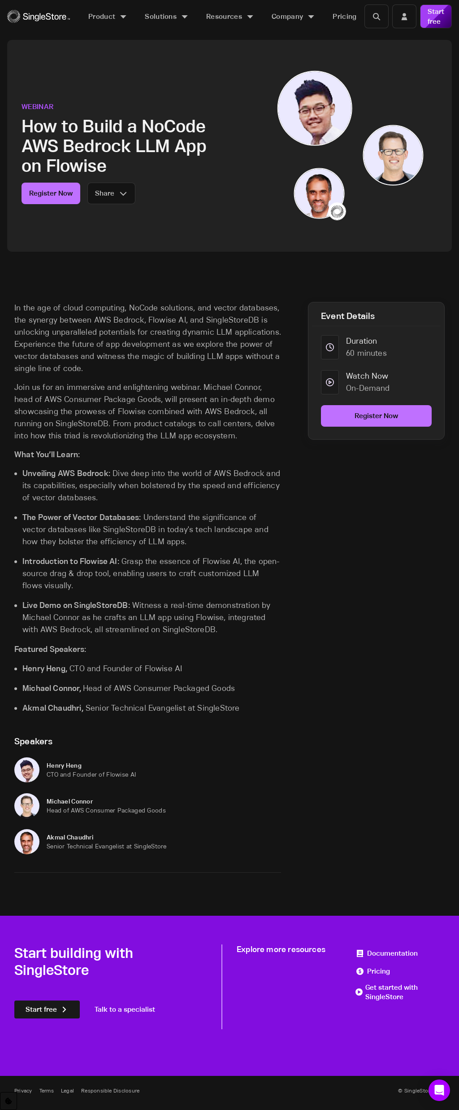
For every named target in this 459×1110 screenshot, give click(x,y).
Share (111, 193)
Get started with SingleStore (386, 992)
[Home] (38, 16)
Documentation (386, 953)
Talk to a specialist (125, 1009)
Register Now (51, 193)
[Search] (376, 16)
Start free (436, 16)
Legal (67, 1090)
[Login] (404, 16)
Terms (46, 1090)
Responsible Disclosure (110, 1090)
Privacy (23, 1090)
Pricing (372, 971)
